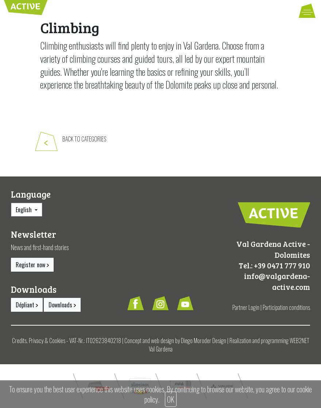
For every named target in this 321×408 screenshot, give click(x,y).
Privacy (36, 340)
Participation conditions (286, 307)
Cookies (57, 340)
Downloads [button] (62, 304)
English (24, 209)
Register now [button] (32, 264)
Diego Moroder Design (203, 340)
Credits (19, 340)
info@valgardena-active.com (277, 281)
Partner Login (245, 307)
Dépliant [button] (27, 304)
